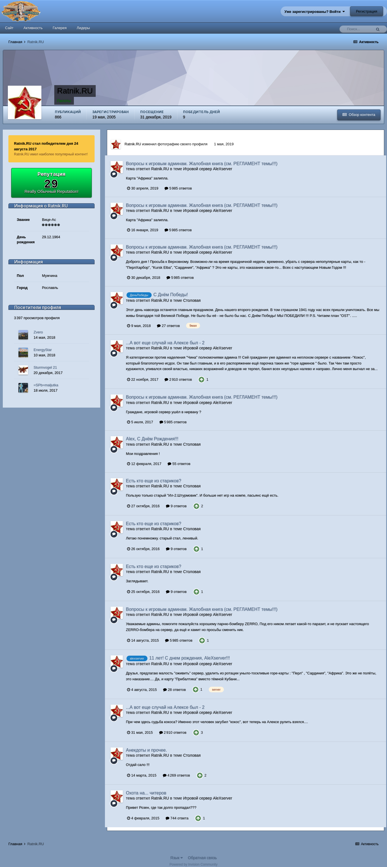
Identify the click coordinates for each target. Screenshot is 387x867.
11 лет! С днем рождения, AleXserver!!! (189, 658)
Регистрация (366, 11)
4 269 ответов (176, 775)
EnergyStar (43, 350)
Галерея (60, 28)
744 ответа (177, 818)
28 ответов (174, 690)
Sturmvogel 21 (45, 367)
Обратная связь (202, 858)
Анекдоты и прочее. (146, 750)
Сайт (9, 28)
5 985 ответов (178, 188)
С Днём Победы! (170, 294)
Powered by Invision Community (193, 864)
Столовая (192, 300)
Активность (33, 28)
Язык (176, 858)
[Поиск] (357, 29)
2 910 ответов (178, 379)
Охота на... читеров (146, 793)
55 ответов (179, 464)
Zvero (38, 332)
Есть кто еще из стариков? (153, 480)
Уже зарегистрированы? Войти (315, 12)
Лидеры (83, 28)
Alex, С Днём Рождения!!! (152, 438)
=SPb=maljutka (46, 385)
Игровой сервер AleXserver (207, 169)
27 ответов (168, 326)
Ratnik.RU (133, 144)
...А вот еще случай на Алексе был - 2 (165, 342)
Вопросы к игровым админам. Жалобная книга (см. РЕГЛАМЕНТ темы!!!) (202, 163)
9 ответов (176, 506)
